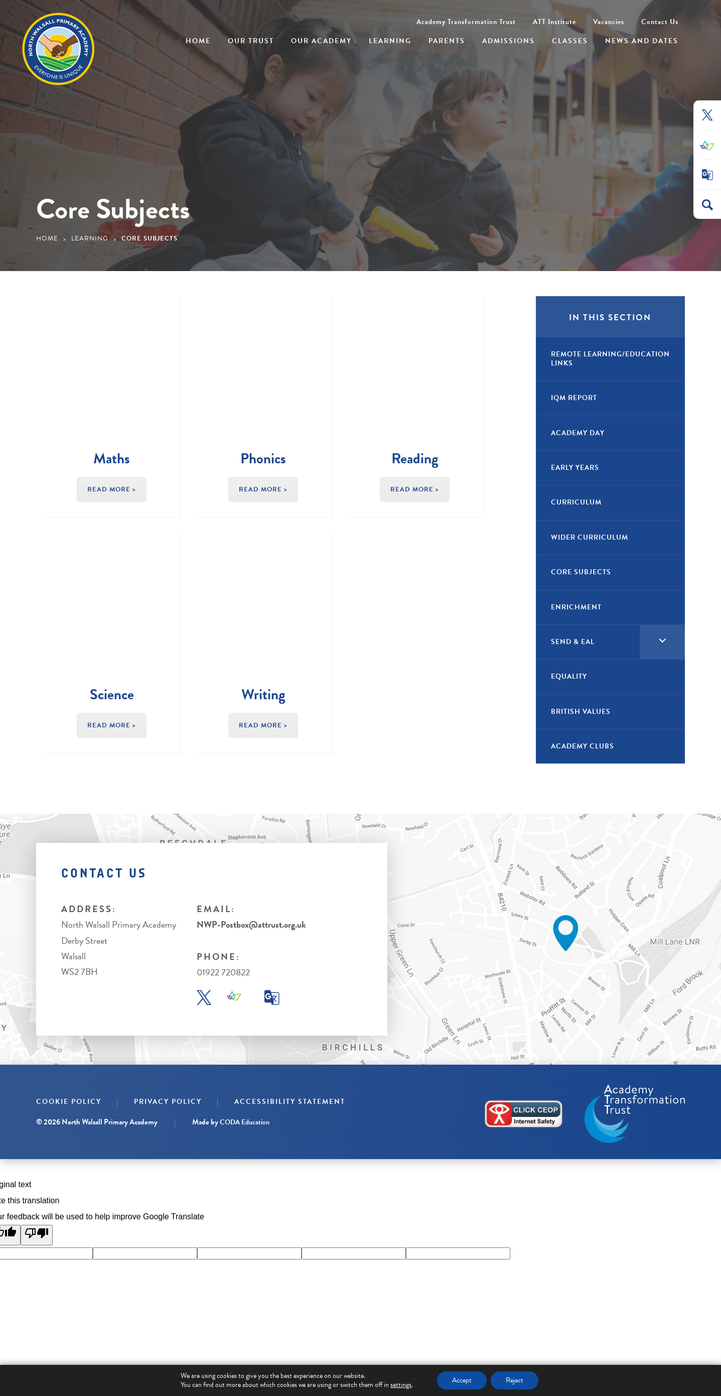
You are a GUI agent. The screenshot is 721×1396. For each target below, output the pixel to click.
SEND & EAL (573, 642)
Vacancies (608, 22)
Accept (462, 1380)
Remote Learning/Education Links (610, 358)
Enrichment (576, 607)
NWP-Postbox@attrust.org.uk (251, 924)
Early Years (575, 467)
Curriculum (576, 502)
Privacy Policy (168, 1101)
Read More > (111, 489)
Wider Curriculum (589, 537)
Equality (569, 676)
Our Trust (251, 41)
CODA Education (244, 1122)
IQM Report (574, 398)
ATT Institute (554, 22)
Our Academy (321, 41)
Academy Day (578, 433)
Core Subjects (581, 572)
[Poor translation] (37, 1235)
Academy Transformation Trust (466, 22)
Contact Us (659, 22)
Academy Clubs (582, 746)
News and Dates (641, 41)
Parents (446, 41)
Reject (514, 1380)
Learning (390, 41)
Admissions (508, 41)
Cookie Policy (68, 1101)
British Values (581, 711)
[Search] (707, 204)
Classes (570, 41)
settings (400, 1384)
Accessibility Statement (289, 1101)
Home (198, 41)
